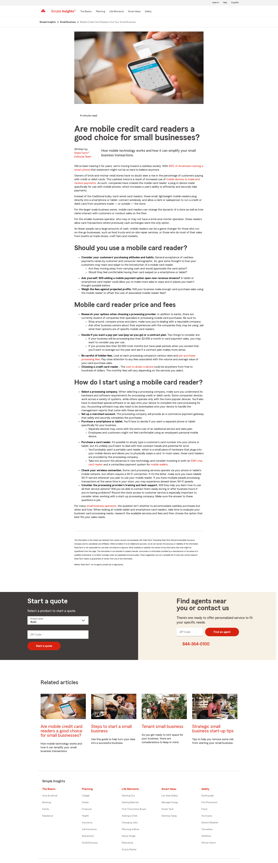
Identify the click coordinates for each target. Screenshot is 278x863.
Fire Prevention (209, 802)
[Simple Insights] (63, 12)
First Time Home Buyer (134, 809)
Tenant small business (162, 726)
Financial (86, 809)
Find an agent (222, 632)
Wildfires (206, 836)
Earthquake (207, 795)
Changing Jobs (130, 822)
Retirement (88, 836)
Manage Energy (170, 802)
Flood (204, 809)
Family (45, 809)
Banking (46, 802)
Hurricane (206, 816)
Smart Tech (168, 809)
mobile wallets (159, 464)
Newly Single (128, 836)
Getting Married (130, 802)
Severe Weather (209, 822)
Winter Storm (208, 843)
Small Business (90, 843)
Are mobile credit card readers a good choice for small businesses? (61, 731)
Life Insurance (89, 829)
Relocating (127, 843)
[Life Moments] (116, 12)
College (86, 795)
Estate (85, 802)
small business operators (101, 506)
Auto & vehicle (49, 795)
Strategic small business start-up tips (213, 728)
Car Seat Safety (170, 795)
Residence (47, 816)
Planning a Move (130, 829)
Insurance (87, 822)
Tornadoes (206, 829)
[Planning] (100, 12)
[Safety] (148, 12)
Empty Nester (129, 849)
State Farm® (82, 155)
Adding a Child (129, 816)
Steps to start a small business (111, 728)
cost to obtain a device (139, 366)
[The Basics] (86, 12)
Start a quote (44, 646)
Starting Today (169, 816)
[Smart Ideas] (134, 12)
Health (85, 816)
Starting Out (128, 795)
